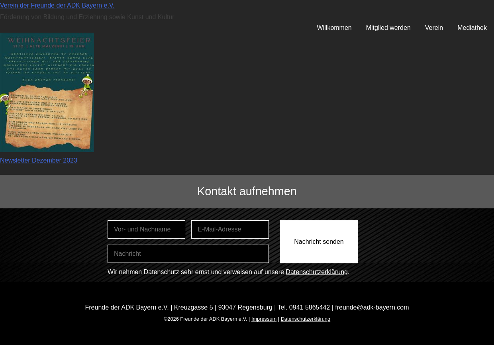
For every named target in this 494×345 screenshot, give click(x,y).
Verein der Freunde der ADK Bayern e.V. (57, 5)
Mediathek (472, 27)
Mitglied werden (388, 27)
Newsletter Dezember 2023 (38, 160)
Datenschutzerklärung (317, 272)
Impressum (263, 319)
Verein (434, 27)
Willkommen (334, 27)
